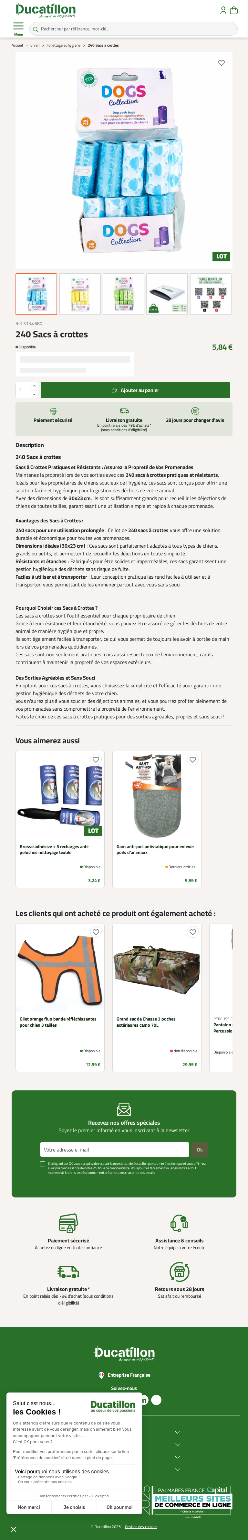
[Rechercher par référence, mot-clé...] (133, 29)
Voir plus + (28, 1182)
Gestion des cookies (141, 1526)
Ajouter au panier (140, 390)
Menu (18, 29)
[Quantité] (27, 390)
